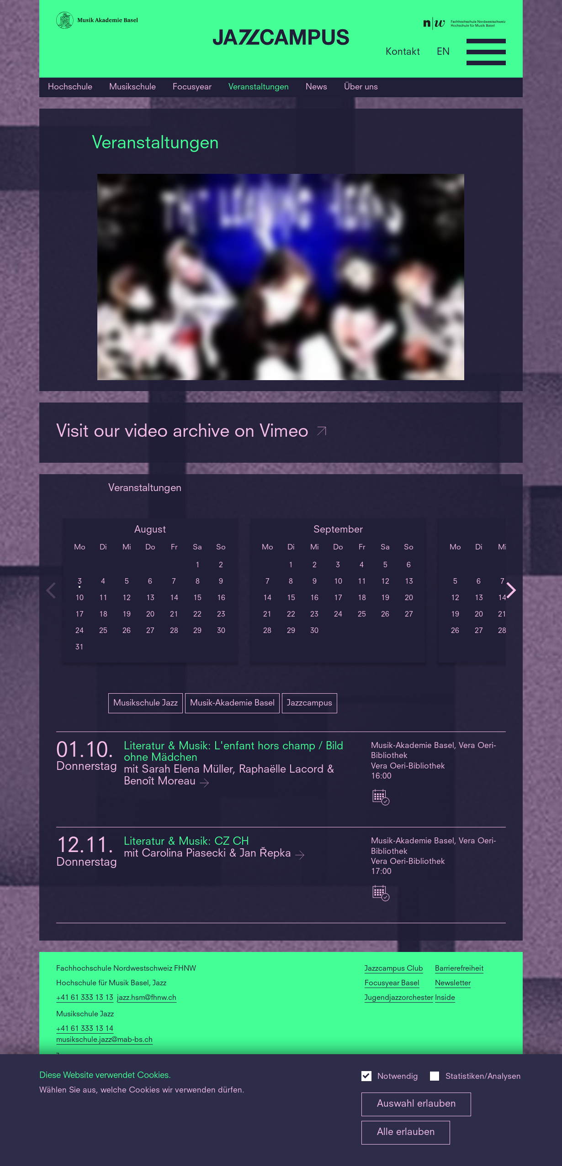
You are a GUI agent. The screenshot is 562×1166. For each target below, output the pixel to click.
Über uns (361, 87)
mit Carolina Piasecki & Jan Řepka (209, 853)
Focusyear (192, 87)
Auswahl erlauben (416, 1104)
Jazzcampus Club (394, 969)
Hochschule (70, 87)
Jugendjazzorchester (399, 998)
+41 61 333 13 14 (84, 1029)
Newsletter (453, 983)
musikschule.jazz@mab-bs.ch (104, 1040)
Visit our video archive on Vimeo (192, 432)
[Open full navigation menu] (486, 52)
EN (443, 52)
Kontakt (403, 52)
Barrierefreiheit (459, 969)
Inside (445, 998)
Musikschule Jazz (145, 703)
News (316, 87)
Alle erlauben (406, 1132)
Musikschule (132, 87)
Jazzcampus (309, 703)
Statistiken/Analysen (483, 1077)
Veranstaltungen (258, 87)
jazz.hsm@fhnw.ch (146, 998)
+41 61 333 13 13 (84, 998)
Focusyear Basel (392, 983)
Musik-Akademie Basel (232, 703)
